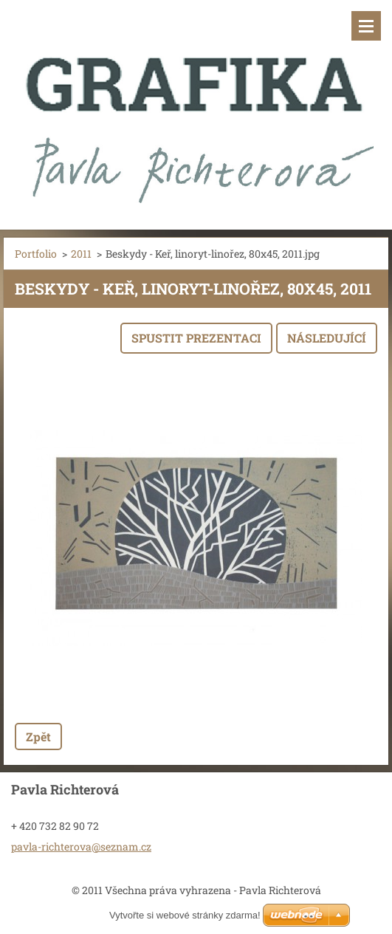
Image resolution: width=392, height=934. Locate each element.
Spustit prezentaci (196, 338)
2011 (81, 254)
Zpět (38, 736)
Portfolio (36, 254)
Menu (366, 26)
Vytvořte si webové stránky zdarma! (185, 915)
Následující (326, 338)
